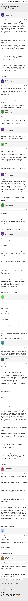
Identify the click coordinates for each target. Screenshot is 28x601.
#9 (26, 301)
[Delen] (25, 19)
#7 (26, 209)
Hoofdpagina (14, 595)
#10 (26, 347)
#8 (26, 238)
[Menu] (2, 1)
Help (9, 595)
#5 (26, 148)
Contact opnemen (5, 594)
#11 (26, 363)
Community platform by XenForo (12, 598)
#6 (26, 179)
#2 (26, 85)
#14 (26, 562)
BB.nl (4, 599)
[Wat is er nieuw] (23, 1)
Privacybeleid (4, 595)
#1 (26, 19)
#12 (26, 473)
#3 (26, 116)
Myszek (3, 10)
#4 (26, 134)
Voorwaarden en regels (15, 594)
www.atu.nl (16, 118)
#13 (26, 535)
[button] (1, 592)
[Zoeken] (26, 1)
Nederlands (6, 592)
